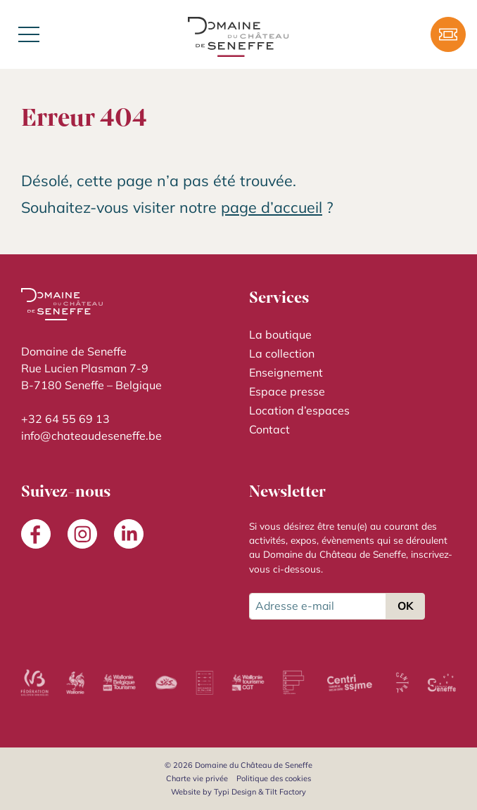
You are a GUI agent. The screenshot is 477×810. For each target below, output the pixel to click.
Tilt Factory (285, 792)
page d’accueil (271, 206)
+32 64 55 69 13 (65, 419)
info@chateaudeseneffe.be (91, 436)
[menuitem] (352, 334)
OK (405, 606)
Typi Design (235, 792)
